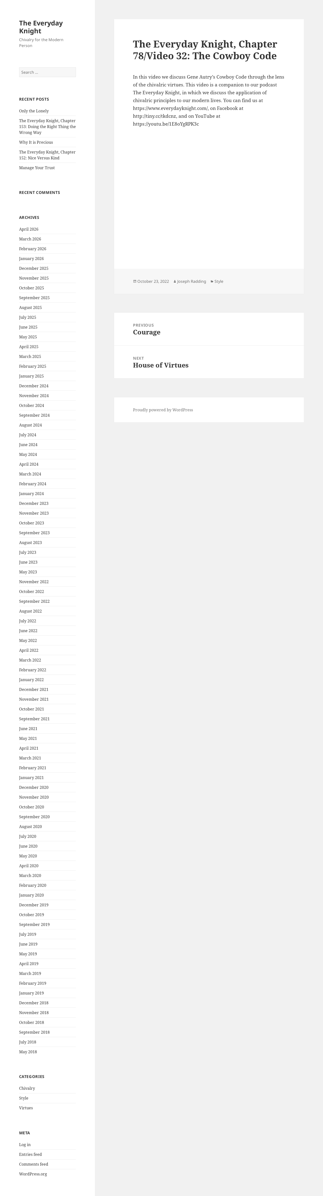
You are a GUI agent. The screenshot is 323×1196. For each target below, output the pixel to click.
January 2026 (31, 258)
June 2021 (28, 728)
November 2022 (34, 581)
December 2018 (33, 1003)
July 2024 (27, 435)
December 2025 (33, 268)
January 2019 (31, 993)
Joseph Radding (191, 281)
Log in (25, 1144)
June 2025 (28, 327)
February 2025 (32, 366)
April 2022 (28, 650)
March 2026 (30, 239)
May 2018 (28, 1051)
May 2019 (28, 954)
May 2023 (28, 572)
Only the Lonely (34, 111)
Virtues (26, 1108)
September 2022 (34, 601)
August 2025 (30, 307)
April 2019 (28, 963)
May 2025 (28, 337)
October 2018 (31, 1022)
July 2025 (27, 317)
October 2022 (31, 591)
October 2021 (31, 709)
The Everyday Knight (41, 26)
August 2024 (30, 425)
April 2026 (28, 229)
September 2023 (34, 532)
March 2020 (30, 875)
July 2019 (27, 934)
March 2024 (30, 474)
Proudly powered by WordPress (163, 410)
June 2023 (28, 562)
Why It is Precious (36, 142)
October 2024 (31, 405)
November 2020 (34, 797)
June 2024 (28, 444)
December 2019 (33, 905)
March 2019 (30, 973)
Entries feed (30, 1154)
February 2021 (32, 767)
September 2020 (34, 816)
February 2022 (32, 670)
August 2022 (30, 611)
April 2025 (28, 346)
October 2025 (31, 288)
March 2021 (30, 758)
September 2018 (34, 1032)
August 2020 (30, 826)
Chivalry (27, 1088)
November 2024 (34, 395)
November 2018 (34, 1012)
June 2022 (28, 630)
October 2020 (31, 807)
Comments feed (33, 1164)
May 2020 (28, 856)
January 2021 (31, 777)
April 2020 (28, 865)
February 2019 (32, 983)
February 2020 (32, 885)
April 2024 (28, 464)
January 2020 (31, 895)
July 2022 (27, 621)
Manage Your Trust (37, 167)
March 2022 (30, 660)
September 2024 (34, 415)
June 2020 (28, 846)
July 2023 (27, 552)
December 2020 (33, 787)
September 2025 (34, 297)
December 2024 (33, 386)
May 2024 (28, 454)
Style (23, 1098)
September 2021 (34, 719)
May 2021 (28, 738)
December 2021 (33, 689)
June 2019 (28, 944)
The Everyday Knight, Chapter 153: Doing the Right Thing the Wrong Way (47, 126)
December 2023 (33, 503)
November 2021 (34, 699)
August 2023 (30, 542)
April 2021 (28, 748)
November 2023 (34, 513)
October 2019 (31, 914)
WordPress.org (33, 1174)
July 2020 (27, 836)
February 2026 (32, 248)
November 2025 (34, 278)
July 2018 (27, 1042)
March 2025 (30, 356)
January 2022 (31, 679)
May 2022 (28, 640)
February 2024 (32, 483)
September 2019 (34, 924)
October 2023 (31, 523)
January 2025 (31, 376)
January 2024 (31, 493)
